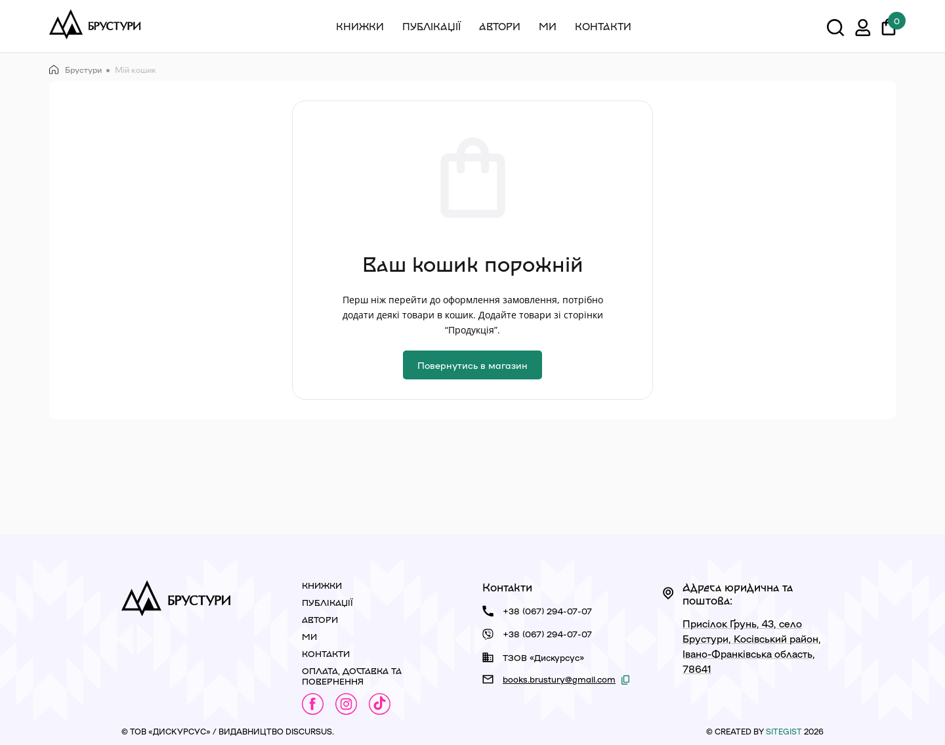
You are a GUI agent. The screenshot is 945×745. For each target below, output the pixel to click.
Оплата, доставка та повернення (352, 676)
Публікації (431, 26)
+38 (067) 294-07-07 (547, 611)
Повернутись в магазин (472, 365)
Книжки (360, 26)
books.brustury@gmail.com (559, 679)
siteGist (784, 731)
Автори (499, 26)
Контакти (603, 26)
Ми (547, 26)
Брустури (75, 70)
